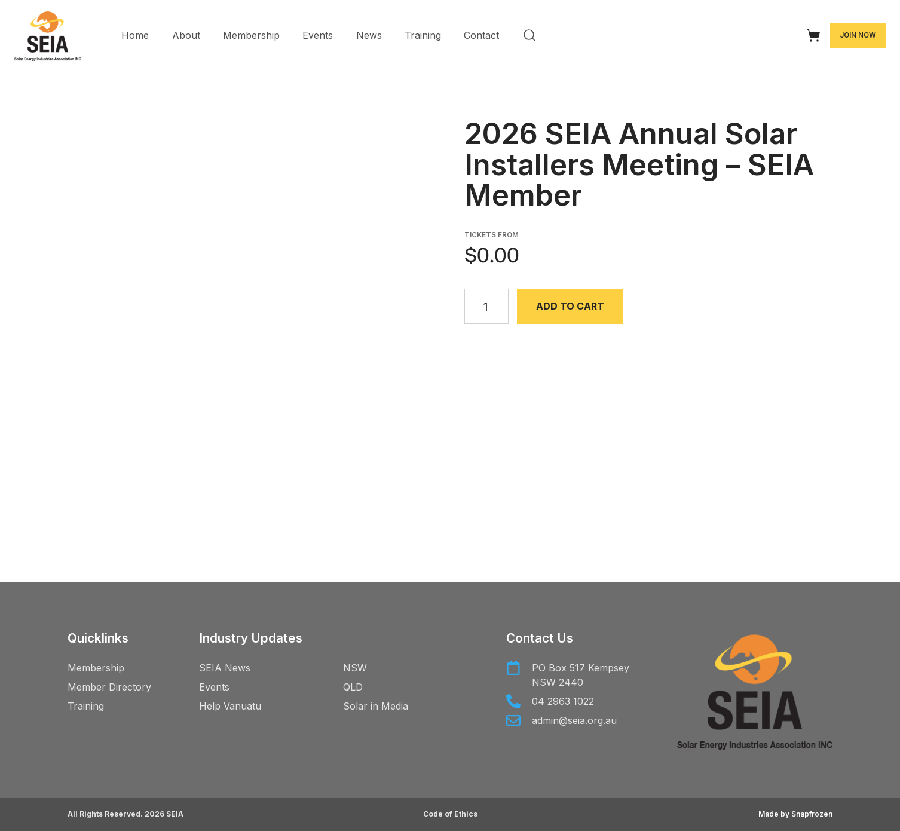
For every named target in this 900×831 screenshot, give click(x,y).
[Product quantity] (486, 306)
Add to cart (571, 306)
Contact (481, 35)
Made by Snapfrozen (795, 813)
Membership (251, 35)
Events (317, 35)
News (369, 35)
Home (135, 35)
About (186, 35)
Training (423, 35)
